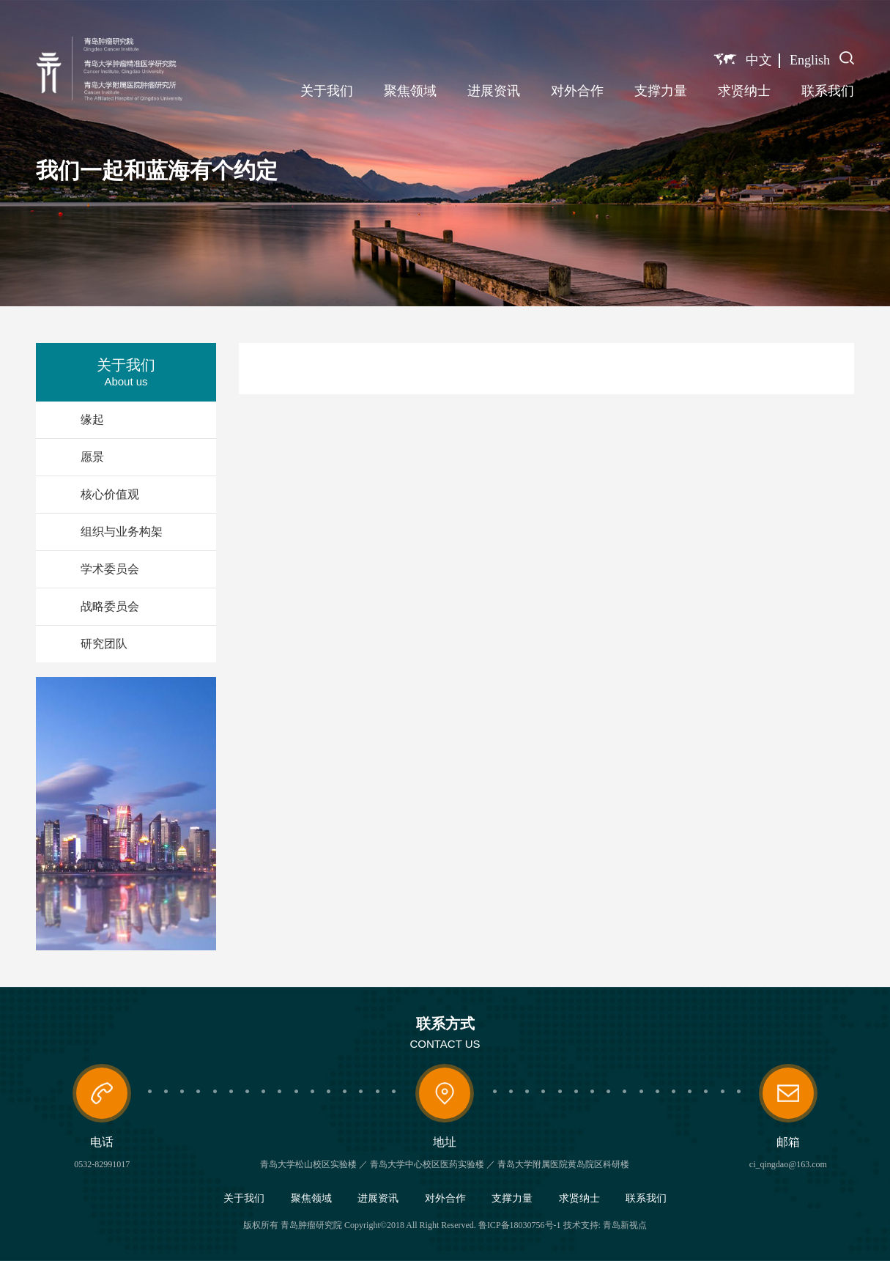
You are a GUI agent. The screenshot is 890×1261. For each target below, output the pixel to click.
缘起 (92, 419)
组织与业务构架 (122, 531)
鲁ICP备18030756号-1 (519, 1225)
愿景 (92, 457)
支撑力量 (660, 91)
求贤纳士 (744, 91)
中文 (759, 60)
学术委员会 (110, 569)
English (810, 60)
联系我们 (827, 91)
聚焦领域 (410, 91)
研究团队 (104, 643)
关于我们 (326, 91)
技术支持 (580, 1225)
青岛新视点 (625, 1225)
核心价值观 (110, 494)
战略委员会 (110, 606)
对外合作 (577, 91)
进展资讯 (493, 91)
